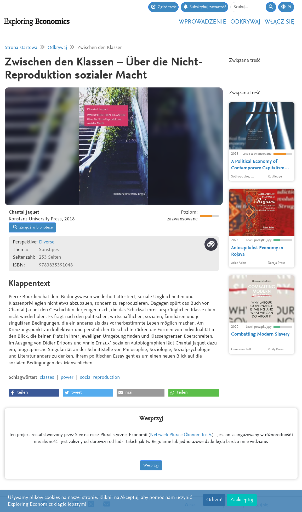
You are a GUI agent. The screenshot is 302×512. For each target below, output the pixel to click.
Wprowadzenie (202, 22)
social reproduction (100, 377)
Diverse (46, 242)
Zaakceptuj (241, 500)
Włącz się (279, 22)
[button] (34, 393)
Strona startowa (21, 47)
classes (47, 377)
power (67, 377)
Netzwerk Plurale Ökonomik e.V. (181, 435)
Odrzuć (214, 500)
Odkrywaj (245, 22)
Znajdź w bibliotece (33, 227)
